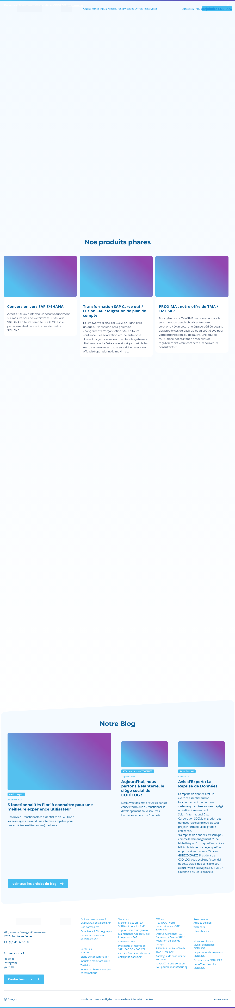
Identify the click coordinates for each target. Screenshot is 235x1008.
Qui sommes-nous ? (96, 9)
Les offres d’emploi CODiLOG (205, 966)
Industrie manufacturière (95, 961)
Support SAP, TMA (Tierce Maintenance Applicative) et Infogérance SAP (134, 934)
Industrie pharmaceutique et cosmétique (96, 971)
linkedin (9, 959)
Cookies (149, 999)
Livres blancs (201, 931)
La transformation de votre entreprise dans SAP (134, 955)
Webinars (199, 927)
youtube (9, 967)
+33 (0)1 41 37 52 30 (16, 942)
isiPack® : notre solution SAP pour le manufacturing (171, 965)
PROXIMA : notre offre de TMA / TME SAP (170, 949)
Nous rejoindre (203, 941)
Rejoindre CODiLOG (217, 9)
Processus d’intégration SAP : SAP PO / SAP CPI (132, 947)
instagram (10, 963)
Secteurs (114, 9)
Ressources (150, 9)
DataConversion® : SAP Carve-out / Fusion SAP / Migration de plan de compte (170, 939)
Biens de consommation (95, 956)
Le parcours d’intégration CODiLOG (208, 954)
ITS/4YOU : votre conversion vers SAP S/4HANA (168, 926)
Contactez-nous (191, 9)
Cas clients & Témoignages (96, 931)
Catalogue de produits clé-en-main (171, 957)
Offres (160, 919)
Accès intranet (221, 999)
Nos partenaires (90, 927)
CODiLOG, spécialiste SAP (96, 922)
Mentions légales (103, 999)
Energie (85, 952)
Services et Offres (131, 9)
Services (123, 919)
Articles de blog (203, 922)
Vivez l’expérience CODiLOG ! (204, 946)
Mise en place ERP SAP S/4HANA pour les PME (131, 924)
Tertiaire (85, 965)
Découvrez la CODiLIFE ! (208, 960)
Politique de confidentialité (128, 999)
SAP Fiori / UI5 (126, 941)
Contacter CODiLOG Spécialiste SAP (92, 937)
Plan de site (86, 999)
